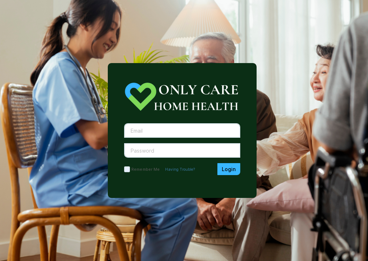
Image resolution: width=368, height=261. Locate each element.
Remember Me (145, 169)
